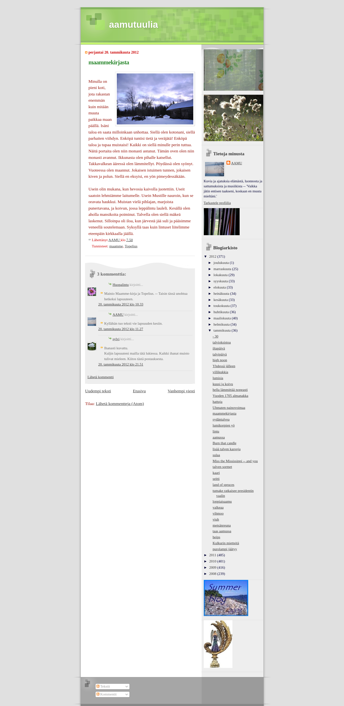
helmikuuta (222, 324)
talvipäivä (220, 354)
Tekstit (103, 686)
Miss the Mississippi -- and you (235, 461)
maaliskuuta (223, 318)
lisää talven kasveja (227, 449)
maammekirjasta (224, 413)
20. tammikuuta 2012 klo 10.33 (120, 304)
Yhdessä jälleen (224, 366)
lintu (216, 431)
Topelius (131, 246)
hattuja (217, 402)
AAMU (118, 315)
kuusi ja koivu (223, 384)
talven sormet (222, 467)
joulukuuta (222, 263)
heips (216, 537)
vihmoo (218, 513)
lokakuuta (221, 275)
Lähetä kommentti (100, 377)
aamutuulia (133, 24)
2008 (213, 574)
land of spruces (223, 485)
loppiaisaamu (222, 501)
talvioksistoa (222, 342)
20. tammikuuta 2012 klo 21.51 (120, 364)
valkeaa (218, 507)
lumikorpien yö (224, 425)
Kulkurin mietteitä (226, 543)
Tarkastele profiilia (217, 203)
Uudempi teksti (98, 391)
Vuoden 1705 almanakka (230, 396)
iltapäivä (219, 348)
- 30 (215, 336)
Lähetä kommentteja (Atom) (120, 403)
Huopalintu (121, 285)
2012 (213, 256)
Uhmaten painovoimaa (229, 408)
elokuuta (220, 287)
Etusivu (139, 391)
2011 (213, 555)
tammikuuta (222, 330)
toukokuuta (222, 306)
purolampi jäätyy (225, 549)
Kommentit (107, 694)
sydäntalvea (221, 419)
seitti (216, 479)
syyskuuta (221, 281)
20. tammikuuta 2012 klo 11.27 (120, 329)
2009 (213, 567)
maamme (116, 246)
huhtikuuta (222, 312)
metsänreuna (222, 525)
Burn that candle (224, 443)
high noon (220, 360)
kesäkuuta (221, 300)
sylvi (116, 339)
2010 (213, 561)
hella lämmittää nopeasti (230, 390)
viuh (216, 519)
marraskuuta (223, 269)
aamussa (219, 437)
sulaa (216, 455)
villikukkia (220, 372)
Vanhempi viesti (181, 391)
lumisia (218, 378)
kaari (216, 473)
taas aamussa (222, 531)
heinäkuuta (222, 293)
